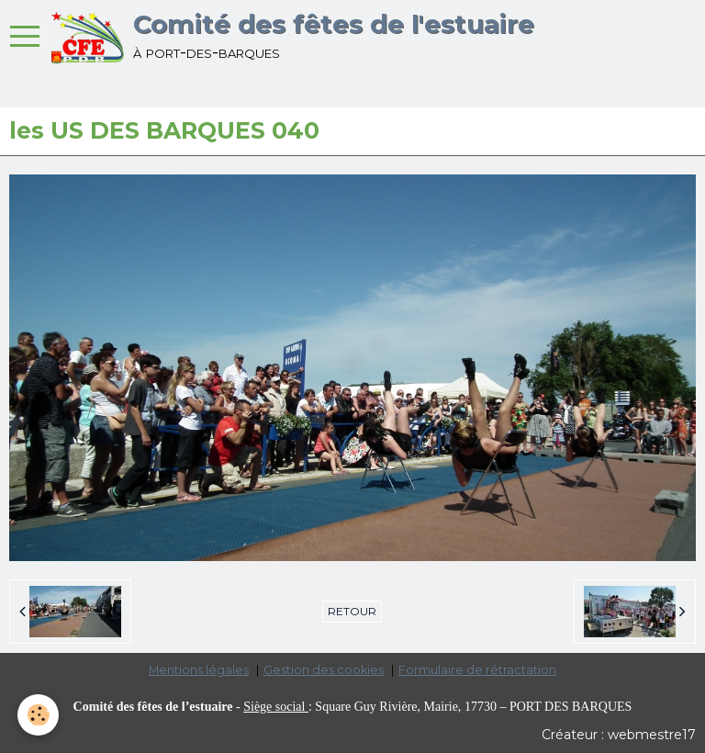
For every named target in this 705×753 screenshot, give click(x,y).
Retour (352, 611)
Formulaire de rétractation (477, 670)
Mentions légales (199, 670)
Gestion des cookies (323, 670)
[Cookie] (39, 715)
